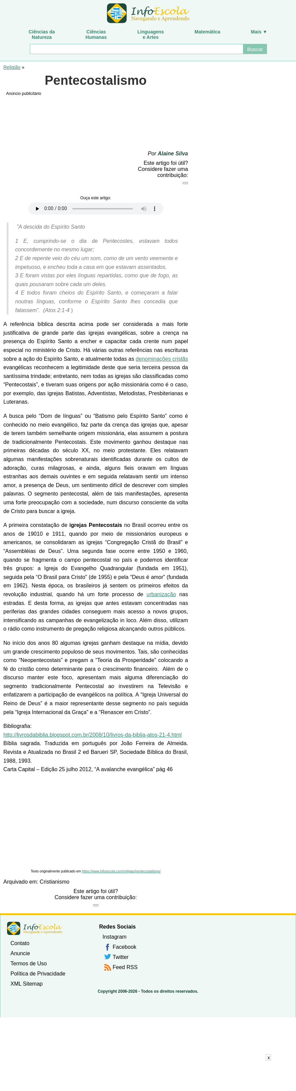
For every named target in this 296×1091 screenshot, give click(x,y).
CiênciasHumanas (96, 34)
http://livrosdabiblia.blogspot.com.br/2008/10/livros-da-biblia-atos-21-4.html (92, 735)
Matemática (207, 31)
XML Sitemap (26, 984)
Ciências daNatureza (42, 34)
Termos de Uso (28, 963)
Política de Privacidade (37, 973)
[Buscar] (136, 49)
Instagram (115, 937)
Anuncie (20, 953)
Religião (12, 67)
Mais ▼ (259, 31)
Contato (19, 943)
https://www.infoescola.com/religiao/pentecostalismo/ (121, 871)
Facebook (124, 947)
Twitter (121, 957)
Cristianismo (55, 882)
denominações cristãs (162, 359)
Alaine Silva (173, 153)
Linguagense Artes (150, 34)
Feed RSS (125, 967)
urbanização (161, 594)
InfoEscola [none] (34, 928)
